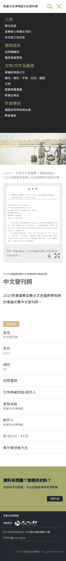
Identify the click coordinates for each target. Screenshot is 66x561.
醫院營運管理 (13, 57)
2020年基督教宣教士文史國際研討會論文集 (31, 177)
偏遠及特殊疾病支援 (18, 110)
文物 (8, 84)
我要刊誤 (54, 498)
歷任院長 (10, 26)
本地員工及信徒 (15, 37)
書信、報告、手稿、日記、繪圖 (25, 78)
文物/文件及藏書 (19, 66)
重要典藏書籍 (13, 89)
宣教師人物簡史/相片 (18, 31)
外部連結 (13, 103)
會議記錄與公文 (15, 72)
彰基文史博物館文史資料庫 (20, 6)
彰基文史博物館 (11, 515)
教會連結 (10, 115)
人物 (9, 20)
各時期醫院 (12, 52)
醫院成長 (13, 46)
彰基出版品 (12, 95)
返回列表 (11, 324)
